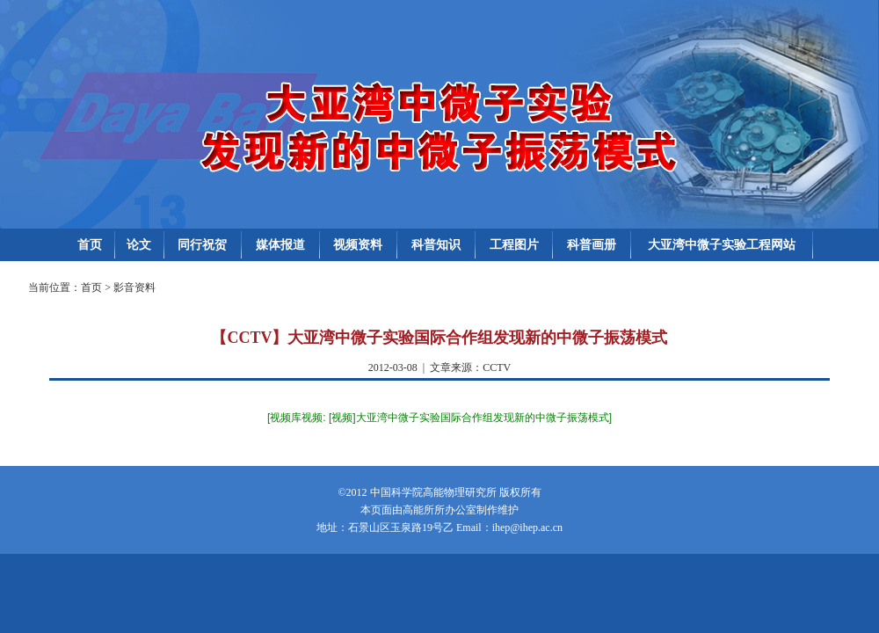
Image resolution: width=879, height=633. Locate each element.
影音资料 (134, 287)
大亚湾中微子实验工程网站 (721, 244)
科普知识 (436, 244)
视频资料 (357, 244)
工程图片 (514, 244)
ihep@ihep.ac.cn (527, 527)
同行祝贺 (202, 244)
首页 (89, 244)
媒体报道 (280, 244)
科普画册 (591, 244)
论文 (139, 244)
